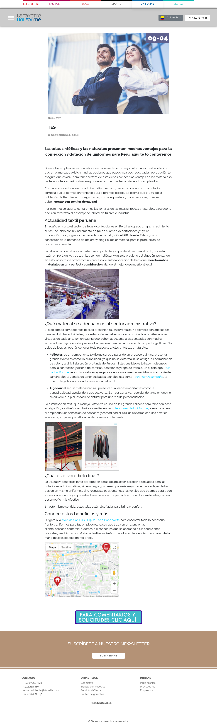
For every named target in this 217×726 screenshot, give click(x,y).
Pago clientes (148, 682)
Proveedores (147, 686)
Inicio (51, 118)
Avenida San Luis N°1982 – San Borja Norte (91, 520)
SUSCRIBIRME (108, 655)
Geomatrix (87, 682)
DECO (85, 3)
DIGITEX (178, 3)
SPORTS (116, 3)
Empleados (146, 690)
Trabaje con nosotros (93, 686)
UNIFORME (147, 3)
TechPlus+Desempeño (148, 376)
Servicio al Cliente (91, 690)
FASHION (54, 3)
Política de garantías (92, 694)
